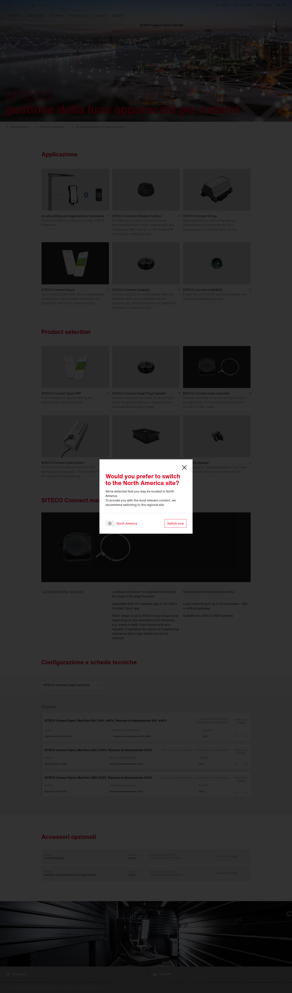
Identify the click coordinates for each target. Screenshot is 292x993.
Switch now (175, 523)
